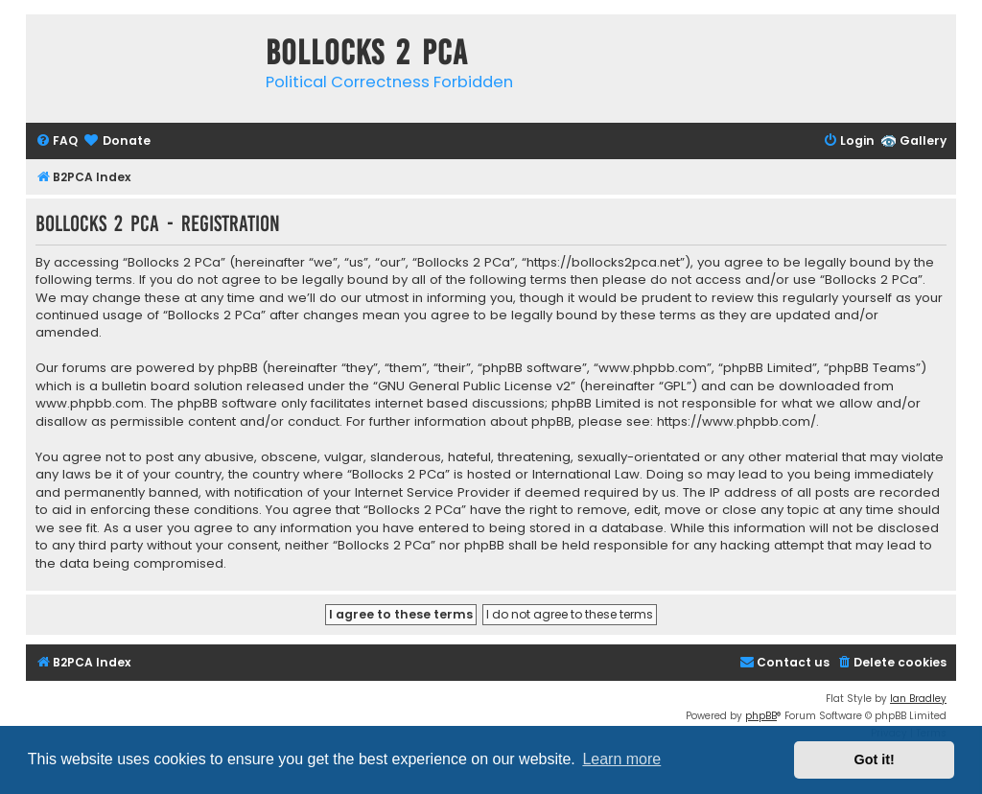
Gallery (923, 140)
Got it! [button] (874, 759)
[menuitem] (56, 141)
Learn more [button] (621, 759)
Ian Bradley (918, 698)
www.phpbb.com (89, 403)
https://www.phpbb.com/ (736, 422)
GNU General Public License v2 (474, 386)
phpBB (761, 716)
